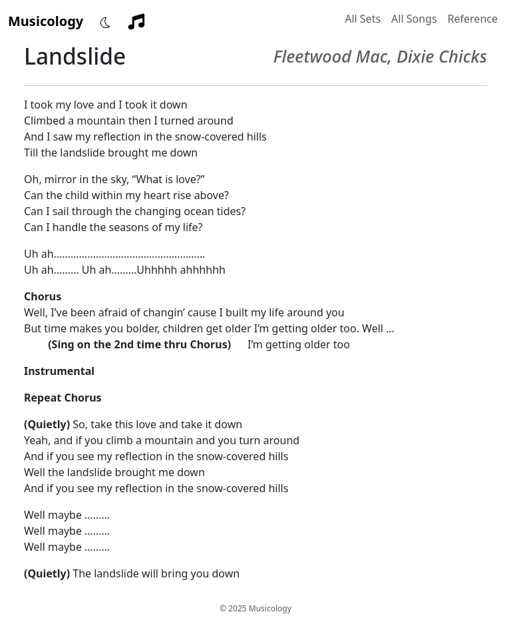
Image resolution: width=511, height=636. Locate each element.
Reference (473, 18)
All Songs (414, 18)
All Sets (363, 18)
